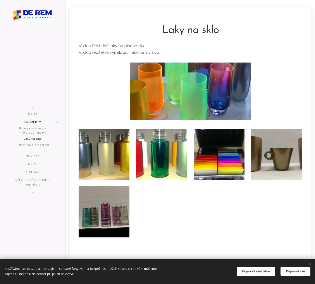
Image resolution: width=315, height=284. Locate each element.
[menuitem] (32, 114)
